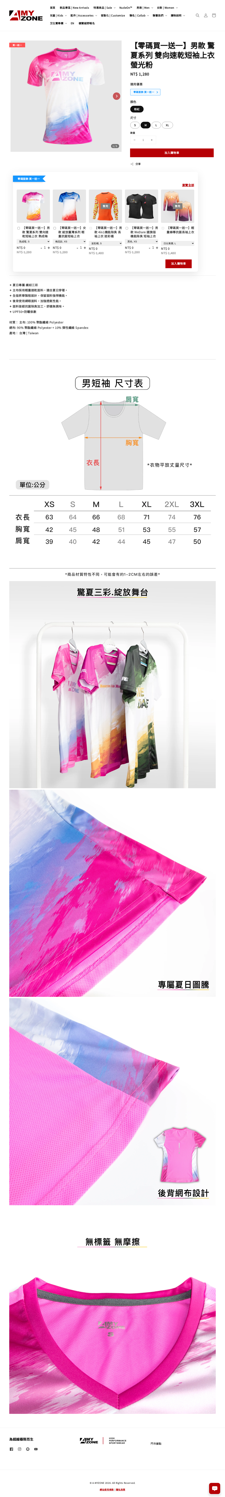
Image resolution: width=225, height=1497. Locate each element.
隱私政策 (120, 1489)
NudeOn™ (125, 7)
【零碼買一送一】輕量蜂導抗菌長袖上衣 (177, 230)
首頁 (52, 7)
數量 (132, 133)
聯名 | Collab (138, 15)
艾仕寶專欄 (56, 23)
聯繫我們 (158, 15)
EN (72, 23)
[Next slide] (116, 96)
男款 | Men (143, 7)
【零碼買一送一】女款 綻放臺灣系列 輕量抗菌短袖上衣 (69, 232)
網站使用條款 (107, 1489)
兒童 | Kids (56, 15)
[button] (198, 15)
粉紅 (137, 109)
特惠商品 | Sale (102, 7)
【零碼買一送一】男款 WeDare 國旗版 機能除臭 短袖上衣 (141, 232)
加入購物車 (171, 153)
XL (167, 125)
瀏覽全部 (188, 185)
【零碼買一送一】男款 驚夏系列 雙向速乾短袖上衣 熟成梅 (33, 232)
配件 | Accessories (82, 15)
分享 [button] (135, 164)
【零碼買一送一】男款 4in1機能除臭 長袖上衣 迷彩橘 (105, 232)
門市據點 (156, 1443)
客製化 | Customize (113, 15)
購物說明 (176, 15)
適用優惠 (136, 84)
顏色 (133, 101)
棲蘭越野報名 (87, 23)
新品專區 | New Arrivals (74, 7)
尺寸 (133, 117)
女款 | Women (165, 7)
